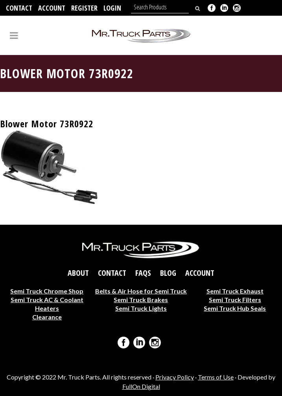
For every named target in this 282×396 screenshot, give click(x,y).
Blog (168, 272)
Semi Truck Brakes (141, 299)
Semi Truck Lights (141, 308)
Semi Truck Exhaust (235, 290)
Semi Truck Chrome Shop (46, 290)
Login (112, 8)
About (78, 272)
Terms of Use (216, 377)
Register (84, 8)
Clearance (47, 316)
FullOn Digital (141, 386)
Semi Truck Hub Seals (235, 308)
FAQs (143, 272)
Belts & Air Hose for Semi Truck (141, 290)
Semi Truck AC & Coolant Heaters (47, 303)
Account (51, 8)
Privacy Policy (174, 377)
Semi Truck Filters (235, 299)
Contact (19, 8)
